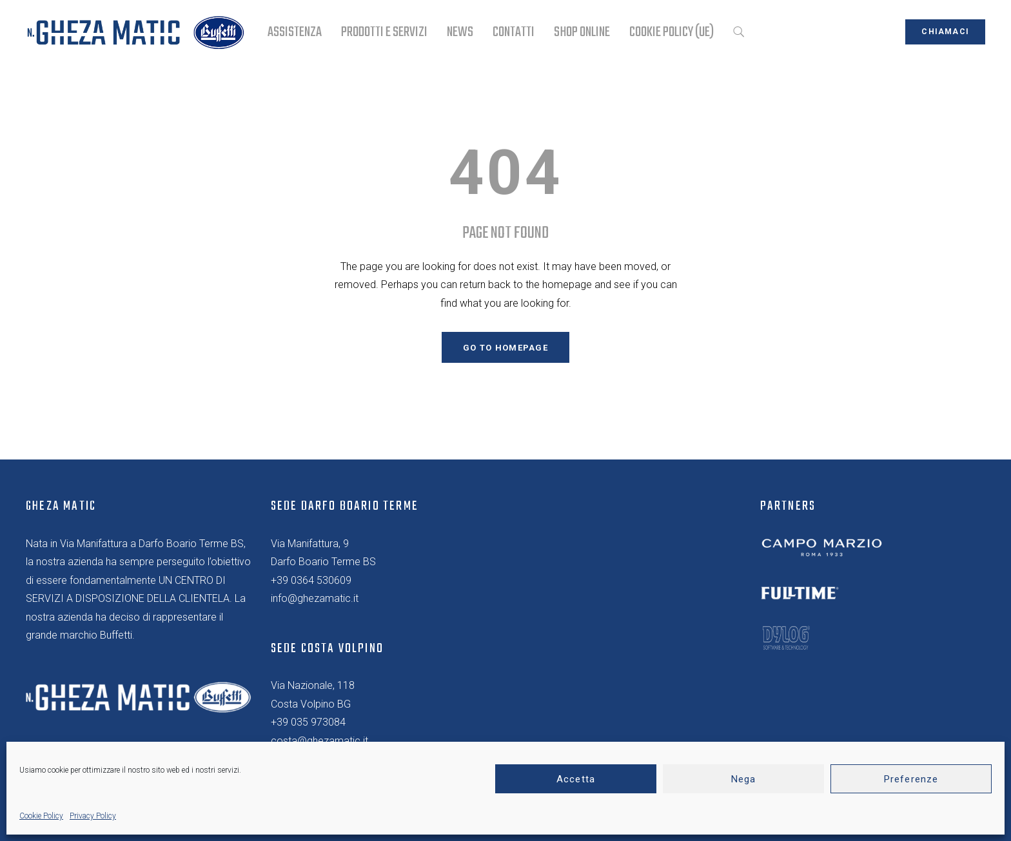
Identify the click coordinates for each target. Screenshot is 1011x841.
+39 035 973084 (308, 722)
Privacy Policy (93, 815)
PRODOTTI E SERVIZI (384, 32)
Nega (743, 779)
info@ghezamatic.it (314, 598)
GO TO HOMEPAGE (505, 348)
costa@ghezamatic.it (319, 741)
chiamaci (945, 31)
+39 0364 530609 (311, 580)
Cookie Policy (41, 815)
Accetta (575, 779)
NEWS (460, 32)
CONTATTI (514, 32)
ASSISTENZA (295, 32)
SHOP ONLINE (582, 32)
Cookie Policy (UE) (671, 32)
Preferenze (911, 779)
